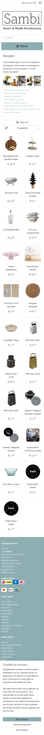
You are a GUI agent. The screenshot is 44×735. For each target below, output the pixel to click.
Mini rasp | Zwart (11, 410)
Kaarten (4, 622)
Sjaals (3, 660)
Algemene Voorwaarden (11, 563)
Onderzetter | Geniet (33, 486)
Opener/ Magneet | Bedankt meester (33, 412)
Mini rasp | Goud (33, 374)
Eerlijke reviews (7, 572)
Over (6, 551)
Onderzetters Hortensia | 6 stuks (33, 449)
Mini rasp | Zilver (33, 340)
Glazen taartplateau (11, 268)
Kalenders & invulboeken (12, 625)
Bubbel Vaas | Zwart (11, 375)
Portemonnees (7, 651)
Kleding (4, 642)
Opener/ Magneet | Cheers (11, 449)
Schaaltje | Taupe (11, 340)
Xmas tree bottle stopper (32, 194)
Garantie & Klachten (10, 560)
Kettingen (5, 628)
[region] (22, 691)
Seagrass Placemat (33, 305)
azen (12, 654)
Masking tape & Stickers (11, 645)
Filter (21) (22, 122)
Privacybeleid (7, 566)
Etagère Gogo (32, 156)
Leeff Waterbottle (11, 230)
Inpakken (5, 616)
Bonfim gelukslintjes (10, 604)
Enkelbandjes (7, 610)
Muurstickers (6, 648)
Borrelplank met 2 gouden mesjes (11, 157)
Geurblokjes (6, 613)
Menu (22, 46)
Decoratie (5, 607)
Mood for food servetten (11, 305)
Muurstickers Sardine (33, 268)
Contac (4, 548)
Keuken (4, 631)
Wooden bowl (11, 193)
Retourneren (6, 557)
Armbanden (6, 601)
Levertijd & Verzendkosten (12, 554)
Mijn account (28, 2)
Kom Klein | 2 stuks (11, 484)
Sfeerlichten (6, 657)
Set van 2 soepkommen (33, 231)
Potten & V (5, 654)
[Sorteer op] (22, 128)
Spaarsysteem (7, 569)
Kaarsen (4, 619)
